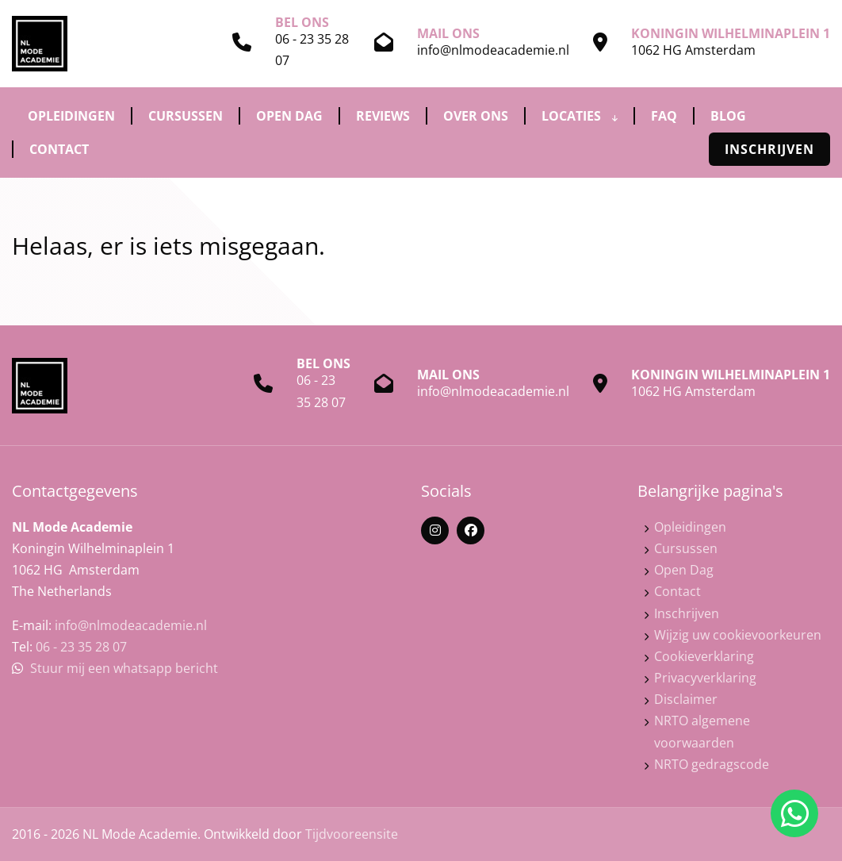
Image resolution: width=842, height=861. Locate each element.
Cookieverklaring (704, 656)
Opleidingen (71, 116)
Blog (728, 116)
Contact (59, 149)
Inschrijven (769, 149)
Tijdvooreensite (351, 834)
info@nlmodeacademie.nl (493, 50)
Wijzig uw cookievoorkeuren (737, 635)
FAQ (664, 116)
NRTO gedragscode (711, 764)
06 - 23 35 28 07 (81, 646)
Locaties (580, 116)
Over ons (475, 116)
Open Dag (289, 116)
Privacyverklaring (705, 677)
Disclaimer (686, 699)
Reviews (383, 116)
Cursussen (185, 116)
